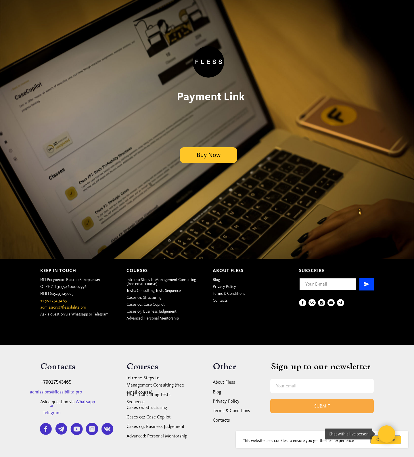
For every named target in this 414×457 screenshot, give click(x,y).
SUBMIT (322, 406)
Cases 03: (151, 311)
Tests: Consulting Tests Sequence (153, 290)
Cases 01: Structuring (144, 297)
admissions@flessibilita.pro (63, 307)
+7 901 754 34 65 (53, 300)
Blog (216, 279)
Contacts (220, 300)
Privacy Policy (224, 286)
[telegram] (340, 302)
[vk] (312, 302)
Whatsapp (79, 314)
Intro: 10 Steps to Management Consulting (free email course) (161, 281)
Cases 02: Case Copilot (145, 304)
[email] (322, 386)
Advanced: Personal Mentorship (152, 318)
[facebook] (302, 302)
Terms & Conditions (229, 293)
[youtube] (331, 302)
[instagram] (321, 302)
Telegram (100, 314)
